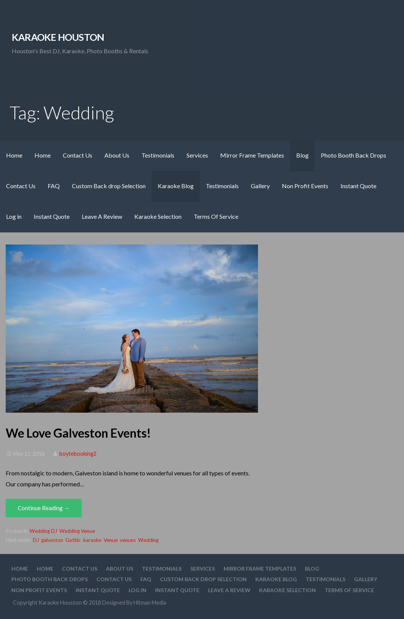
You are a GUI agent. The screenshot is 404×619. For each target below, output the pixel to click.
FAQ (54, 185)
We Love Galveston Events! (78, 433)
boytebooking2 (77, 453)
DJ (36, 540)
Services (197, 155)
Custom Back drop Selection (109, 185)
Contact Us (77, 155)
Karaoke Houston (58, 37)
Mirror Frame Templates (252, 155)
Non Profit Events (305, 185)
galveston (52, 540)
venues (128, 540)
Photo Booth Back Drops (353, 155)
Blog (302, 155)
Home (14, 155)
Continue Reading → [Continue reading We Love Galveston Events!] (44, 507)
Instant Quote (358, 185)
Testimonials (157, 155)
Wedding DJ (43, 531)
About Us (116, 155)
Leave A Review (102, 216)
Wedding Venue (77, 531)
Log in (14, 216)
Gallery (260, 185)
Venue (111, 540)
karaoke (92, 540)
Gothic (73, 540)
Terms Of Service (216, 216)
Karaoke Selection (158, 216)
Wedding (148, 540)
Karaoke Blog (176, 185)
